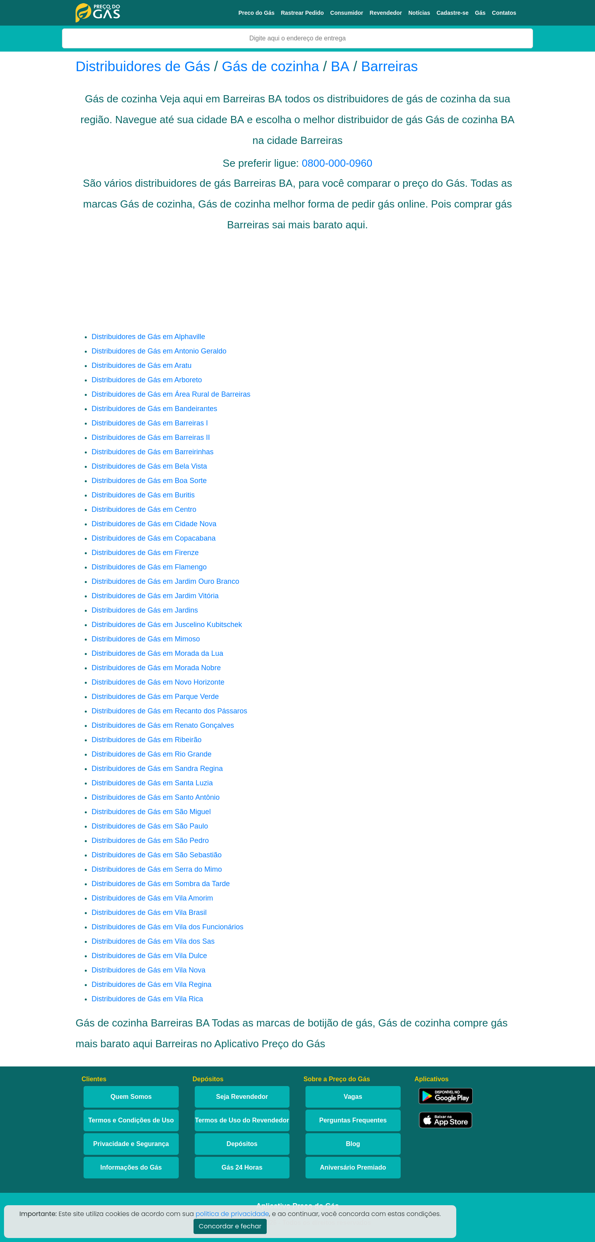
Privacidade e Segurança (131, 1143)
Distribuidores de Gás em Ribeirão (147, 740)
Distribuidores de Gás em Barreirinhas (153, 452)
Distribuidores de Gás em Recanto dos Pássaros (169, 711)
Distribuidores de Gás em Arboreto (147, 380)
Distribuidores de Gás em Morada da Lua (157, 653)
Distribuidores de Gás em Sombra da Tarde (161, 884)
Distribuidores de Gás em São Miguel (151, 812)
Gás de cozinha (270, 66)
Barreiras (389, 66)
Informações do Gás (131, 1167)
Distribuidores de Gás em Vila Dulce (149, 956)
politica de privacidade (232, 1213)
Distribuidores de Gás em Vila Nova (149, 970)
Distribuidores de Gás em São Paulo (150, 826)
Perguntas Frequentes (353, 1120)
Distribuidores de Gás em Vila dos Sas (153, 941)
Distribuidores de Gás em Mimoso (146, 639)
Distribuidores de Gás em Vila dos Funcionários (168, 927)
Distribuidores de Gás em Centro (144, 509)
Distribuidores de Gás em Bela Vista (149, 466)
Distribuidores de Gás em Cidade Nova (154, 524)
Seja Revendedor (242, 1096)
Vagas (353, 1096)
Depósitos (242, 1143)
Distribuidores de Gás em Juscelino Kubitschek (167, 625)
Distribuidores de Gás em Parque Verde (155, 697)
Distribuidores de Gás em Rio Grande (152, 754)
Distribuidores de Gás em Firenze (145, 553)
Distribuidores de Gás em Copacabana (154, 538)
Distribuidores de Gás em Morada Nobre (156, 668)
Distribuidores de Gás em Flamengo (149, 567)
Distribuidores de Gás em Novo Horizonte (158, 682)
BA (340, 66)
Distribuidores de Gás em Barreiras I (150, 423)
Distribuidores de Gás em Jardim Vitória (155, 596)
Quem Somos (131, 1096)
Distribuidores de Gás (145, 66)
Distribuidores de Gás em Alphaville (148, 337)
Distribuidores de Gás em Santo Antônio (156, 797)
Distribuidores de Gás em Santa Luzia (152, 783)
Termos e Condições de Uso (131, 1120)
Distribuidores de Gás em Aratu (142, 365)
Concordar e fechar (230, 1226)
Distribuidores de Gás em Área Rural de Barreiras (171, 394)
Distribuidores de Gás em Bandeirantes (154, 409)
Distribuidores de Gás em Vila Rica (147, 999)
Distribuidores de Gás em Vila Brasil (149, 913)
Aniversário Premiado (353, 1167)
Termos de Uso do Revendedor (242, 1120)
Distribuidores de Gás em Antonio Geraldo (159, 351)
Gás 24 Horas (242, 1167)
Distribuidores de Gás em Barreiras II (151, 437)
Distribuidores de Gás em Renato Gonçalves (163, 725)
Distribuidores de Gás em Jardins (145, 610)
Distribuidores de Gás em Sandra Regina (157, 769)
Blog (353, 1143)
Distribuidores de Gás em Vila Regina (152, 984)
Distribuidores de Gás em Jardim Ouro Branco (165, 581)
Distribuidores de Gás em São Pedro (150, 841)
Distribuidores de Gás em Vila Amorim (152, 898)
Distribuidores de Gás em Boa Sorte (149, 481)
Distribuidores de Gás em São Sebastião (157, 855)
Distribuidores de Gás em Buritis (143, 495)
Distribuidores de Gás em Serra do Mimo (157, 869)
